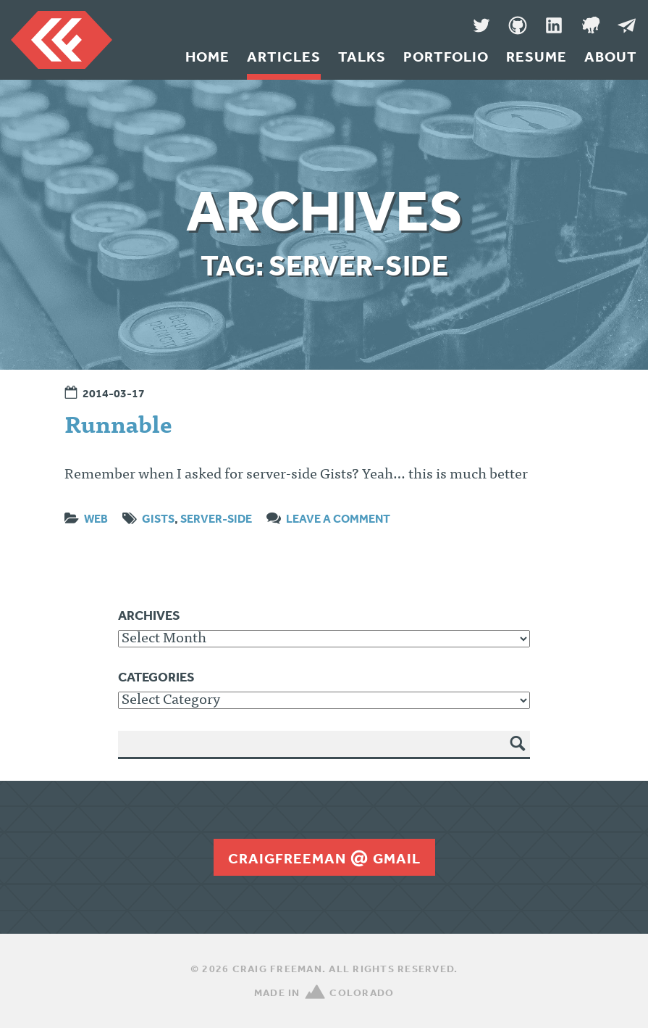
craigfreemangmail (324, 858)
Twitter (481, 25)
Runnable (118, 427)
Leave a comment (338, 518)
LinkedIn (554, 25)
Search (517, 754)
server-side (216, 518)
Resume (536, 56)
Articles (284, 56)
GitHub (518, 25)
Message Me (626, 25)
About (610, 56)
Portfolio (446, 56)
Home (207, 56)
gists (158, 518)
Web (96, 518)
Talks (362, 56)
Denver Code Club (590, 25)
